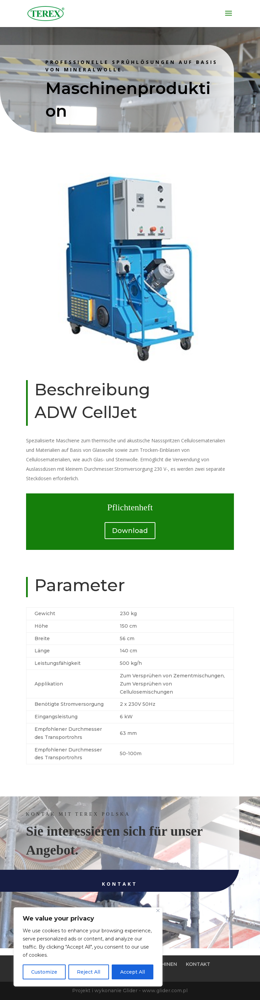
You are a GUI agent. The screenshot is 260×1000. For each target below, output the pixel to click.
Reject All (88, 972)
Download (130, 531)
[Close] (157, 910)
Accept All (132, 972)
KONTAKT (198, 964)
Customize (44, 972)
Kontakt (97, 884)
